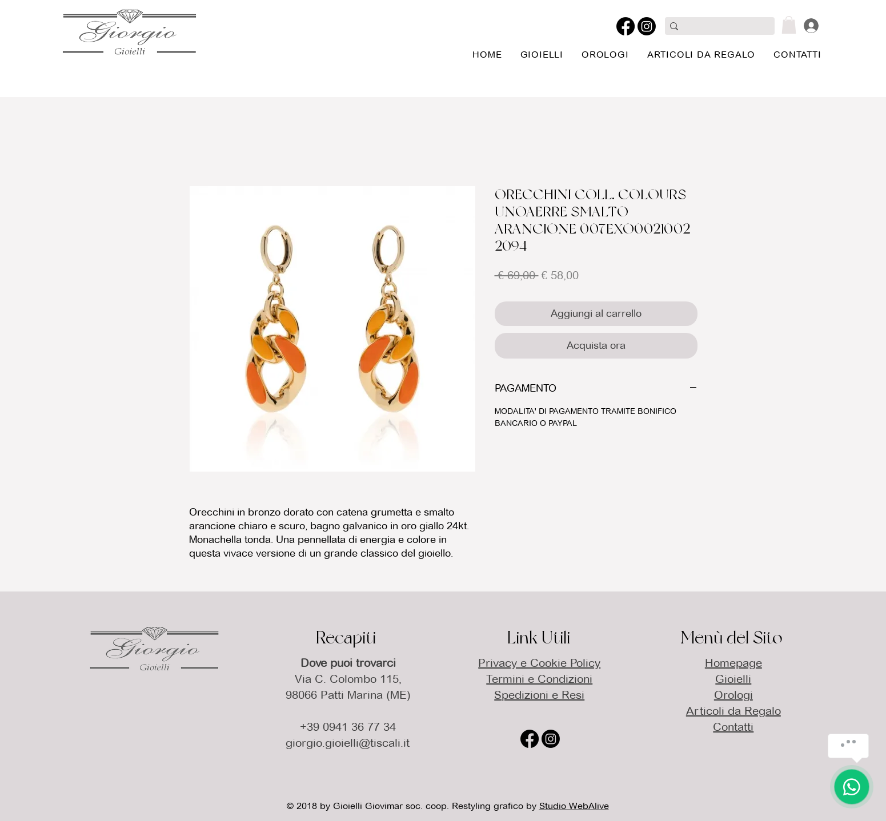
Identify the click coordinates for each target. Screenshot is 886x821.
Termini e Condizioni (539, 679)
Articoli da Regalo (733, 711)
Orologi (733, 695)
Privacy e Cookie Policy (539, 663)
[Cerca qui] (718, 27)
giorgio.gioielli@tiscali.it (348, 743)
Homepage (733, 663)
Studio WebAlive (574, 805)
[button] (788, 25)
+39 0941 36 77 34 (348, 727)
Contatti (733, 727)
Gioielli (733, 679)
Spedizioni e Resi (539, 695)
